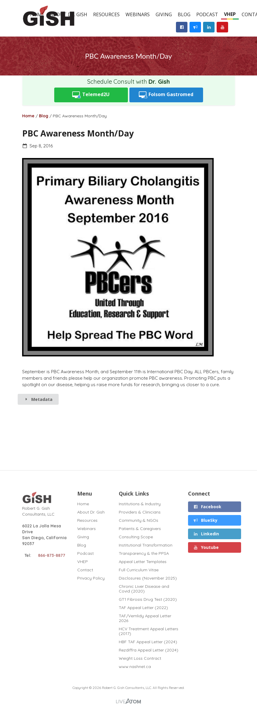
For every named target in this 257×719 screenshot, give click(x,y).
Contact (85, 569)
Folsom (166, 94)
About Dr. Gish (91, 512)
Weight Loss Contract (140, 658)
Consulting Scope (136, 536)
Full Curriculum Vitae (139, 569)
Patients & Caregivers (140, 528)
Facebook (207, 506)
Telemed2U (91, 94)
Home (28, 116)
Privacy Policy (91, 577)
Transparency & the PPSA (144, 553)
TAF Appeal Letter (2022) (143, 607)
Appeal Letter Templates (143, 561)
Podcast (207, 14)
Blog (184, 14)
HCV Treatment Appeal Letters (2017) (148, 631)
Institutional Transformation (145, 545)
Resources (106, 14)
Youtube (206, 547)
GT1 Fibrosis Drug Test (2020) (148, 599)
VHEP (230, 14)
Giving (164, 14)
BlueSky (205, 520)
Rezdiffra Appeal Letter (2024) (148, 650)
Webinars (138, 14)
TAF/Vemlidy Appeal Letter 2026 (145, 618)
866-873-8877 (51, 555)
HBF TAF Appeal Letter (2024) (148, 641)
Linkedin (206, 534)
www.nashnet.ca (135, 666)
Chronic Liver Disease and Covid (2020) (144, 589)
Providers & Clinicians (140, 512)
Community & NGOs (138, 520)
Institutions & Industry (140, 503)
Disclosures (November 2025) (148, 578)
